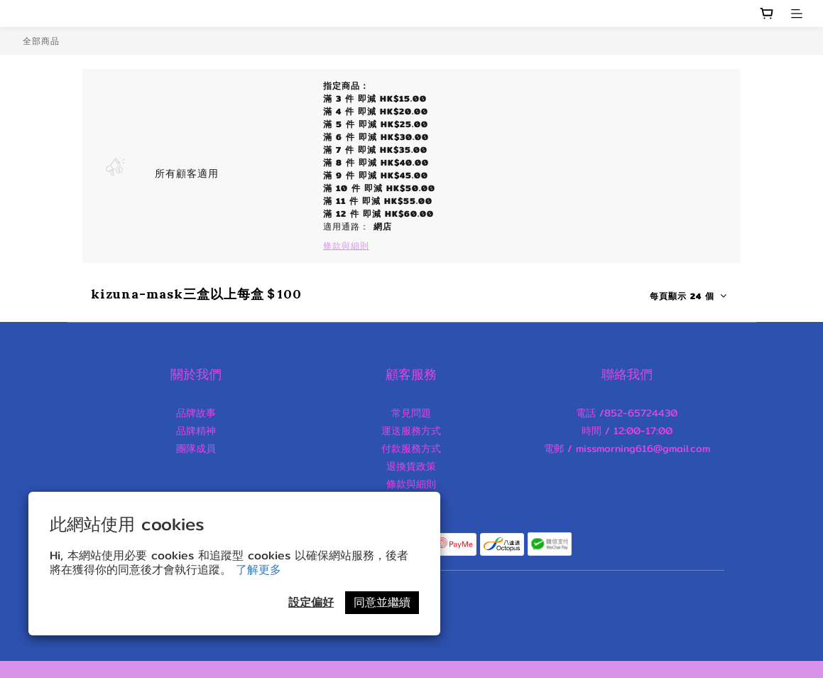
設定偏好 (311, 602)
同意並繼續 (382, 602)
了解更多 (258, 570)
